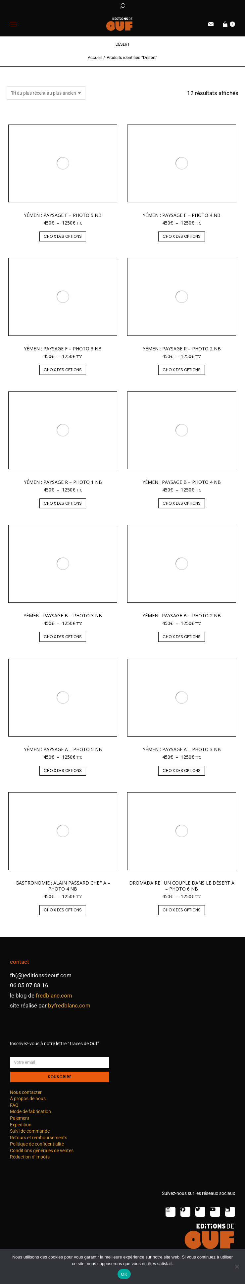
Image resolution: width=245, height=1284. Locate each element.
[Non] (236, 1266)
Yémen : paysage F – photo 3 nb (63, 348)
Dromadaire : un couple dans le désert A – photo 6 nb (181, 886)
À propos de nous (28, 1098)
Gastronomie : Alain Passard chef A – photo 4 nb (63, 886)
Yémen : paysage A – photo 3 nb (182, 749)
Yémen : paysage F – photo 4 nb (181, 215)
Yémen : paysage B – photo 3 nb (63, 615)
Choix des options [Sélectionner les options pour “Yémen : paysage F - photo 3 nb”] (63, 370)
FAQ (14, 1105)
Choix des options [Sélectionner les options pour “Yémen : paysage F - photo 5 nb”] (63, 236)
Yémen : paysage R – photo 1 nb (63, 482)
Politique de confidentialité (37, 1144)
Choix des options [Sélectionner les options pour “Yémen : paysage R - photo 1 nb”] (63, 503)
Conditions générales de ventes (42, 1150)
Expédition (20, 1124)
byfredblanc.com (69, 1005)
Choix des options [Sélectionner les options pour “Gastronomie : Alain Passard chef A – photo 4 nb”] (63, 910)
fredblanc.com (54, 995)
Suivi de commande (30, 1131)
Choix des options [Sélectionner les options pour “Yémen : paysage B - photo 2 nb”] (182, 637)
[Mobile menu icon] (13, 24)
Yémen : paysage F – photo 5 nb (63, 215)
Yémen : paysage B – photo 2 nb (181, 615)
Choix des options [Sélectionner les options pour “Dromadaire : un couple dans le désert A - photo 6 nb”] (182, 910)
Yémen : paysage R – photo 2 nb (182, 348)
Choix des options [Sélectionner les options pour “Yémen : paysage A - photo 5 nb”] (63, 770)
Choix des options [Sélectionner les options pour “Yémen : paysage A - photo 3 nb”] (182, 770)
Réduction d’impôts (30, 1156)
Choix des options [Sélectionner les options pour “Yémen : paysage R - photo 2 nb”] (182, 370)
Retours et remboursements (38, 1137)
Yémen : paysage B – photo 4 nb (181, 482)
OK (124, 1274)
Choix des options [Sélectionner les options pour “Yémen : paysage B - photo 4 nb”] (182, 503)
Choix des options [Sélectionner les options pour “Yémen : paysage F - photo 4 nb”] (182, 236)
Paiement (19, 1118)
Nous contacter (26, 1092)
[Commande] (46, 93)
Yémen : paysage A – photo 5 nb (63, 749)
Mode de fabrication (30, 1111)
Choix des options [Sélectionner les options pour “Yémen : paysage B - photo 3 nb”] (63, 637)
